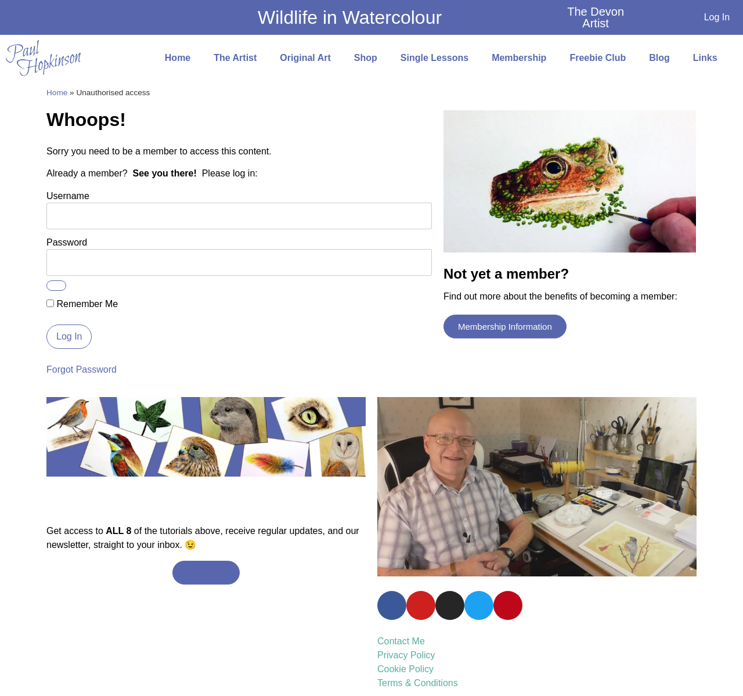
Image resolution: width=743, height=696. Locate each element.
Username (67, 196)
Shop (365, 58)
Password (66, 242)
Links (705, 58)
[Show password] (56, 285)
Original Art (305, 58)
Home (177, 58)
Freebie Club (597, 58)
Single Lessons (434, 58)
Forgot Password (81, 369)
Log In (717, 17)
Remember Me (82, 304)
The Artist (235, 58)
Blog (659, 58)
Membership (519, 58)
